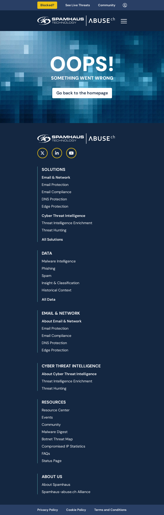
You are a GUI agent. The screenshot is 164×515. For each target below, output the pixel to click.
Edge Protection (55, 206)
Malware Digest (54, 431)
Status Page (52, 460)
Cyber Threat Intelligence (63, 215)
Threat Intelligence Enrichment (67, 223)
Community (106, 5)
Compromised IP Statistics (63, 446)
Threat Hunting (54, 230)
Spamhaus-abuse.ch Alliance (66, 491)
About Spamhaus (56, 484)
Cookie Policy (76, 510)
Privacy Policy (47, 510)
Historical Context (56, 290)
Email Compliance (56, 192)
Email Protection (55, 184)
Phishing (48, 268)
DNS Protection (54, 199)
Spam (46, 275)
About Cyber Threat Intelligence (69, 374)
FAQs (46, 453)
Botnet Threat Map (57, 439)
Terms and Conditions (110, 510)
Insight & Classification (60, 283)
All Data (48, 299)
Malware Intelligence (59, 261)
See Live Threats (77, 5)
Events (47, 417)
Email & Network (56, 177)
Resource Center (56, 410)
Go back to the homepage (82, 93)
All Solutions (52, 239)
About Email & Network (62, 321)
